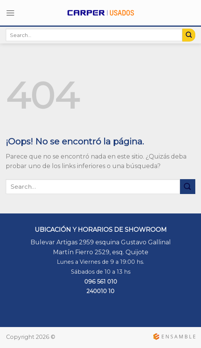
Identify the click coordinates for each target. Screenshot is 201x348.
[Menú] (10, 12)
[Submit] (188, 35)
